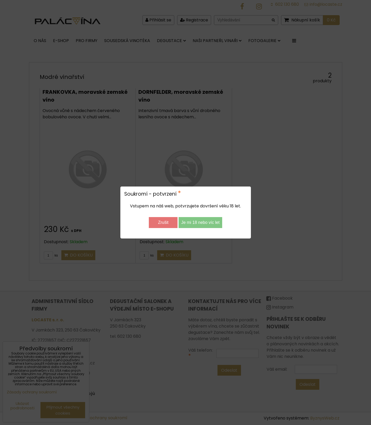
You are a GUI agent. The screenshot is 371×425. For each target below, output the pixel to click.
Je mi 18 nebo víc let (200, 222)
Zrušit (163, 222)
